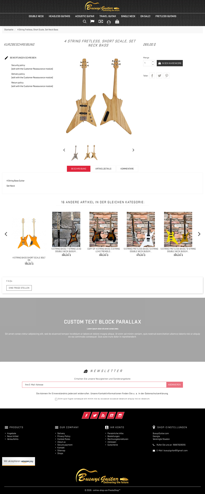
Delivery (61, 433)
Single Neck (128, 16)
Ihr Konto (117, 427)
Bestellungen (113, 436)
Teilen (152, 75)
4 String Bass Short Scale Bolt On (29, 259)
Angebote (11, 433)
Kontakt (60, 447)
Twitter (98, 413)
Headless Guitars (59, 16)
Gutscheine (112, 445)
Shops (60, 453)
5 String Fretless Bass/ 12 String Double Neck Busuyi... (178, 250)
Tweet (159, 75)
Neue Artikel (13, 436)
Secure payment (64, 445)
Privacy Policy (63, 436)
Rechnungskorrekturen (117, 439)
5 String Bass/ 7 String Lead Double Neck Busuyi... (66, 250)
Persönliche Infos (115, 433)
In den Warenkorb (172, 63)
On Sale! (145, 16)
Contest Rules (63, 439)
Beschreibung (78, 168)
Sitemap (61, 450)
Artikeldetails (103, 168)
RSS (106, 413)
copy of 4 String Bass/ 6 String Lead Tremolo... (103, 250)
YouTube (115, 413)
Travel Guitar (107, 16)
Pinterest (166, 75)
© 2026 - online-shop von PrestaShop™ (102, 490)
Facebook (90, 413)
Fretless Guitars (165, 16)
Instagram (123, 413)
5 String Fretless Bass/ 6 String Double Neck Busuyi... (141, 250)
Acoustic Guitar (84, 16)
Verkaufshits (12, 439)
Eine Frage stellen (19, 288)
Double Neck (36, 16)
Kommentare (127, 168)
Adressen (111, 442)
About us (61, 442)
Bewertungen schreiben (20, 58)
